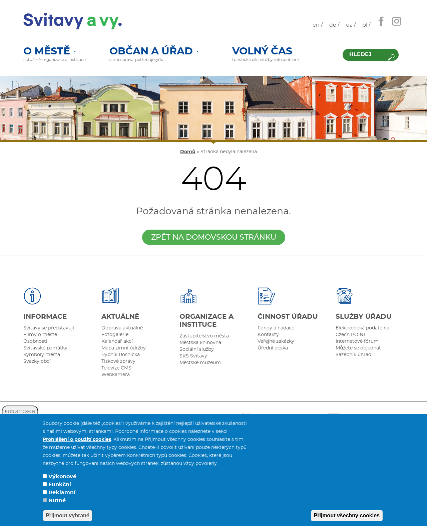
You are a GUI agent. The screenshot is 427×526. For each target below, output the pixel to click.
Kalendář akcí (117, 341)
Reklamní (61, 502)
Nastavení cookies (20, 421)
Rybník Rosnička (120, 354)
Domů (187, 152)
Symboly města (41, 354)
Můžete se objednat (358, 348)
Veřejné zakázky (276, 341)
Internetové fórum (357, 341)
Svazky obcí (37, 361)
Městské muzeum (200, 362)
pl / (366, 25)
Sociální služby (196, 349)
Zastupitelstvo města (204, 336)
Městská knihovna (200, 342)
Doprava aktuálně (122, 328)
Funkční (59, 494)
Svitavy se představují (48, 328)
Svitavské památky (45, 348)
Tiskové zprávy (118, 361)
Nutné (57, 510)
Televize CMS (116, 368)
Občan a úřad (154, 51)
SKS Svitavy (193, 356)
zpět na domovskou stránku (213, 237)
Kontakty (268, 334)
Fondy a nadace (276, 328)
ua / (351, 25)
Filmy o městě (40, 334)
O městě (49, 51)
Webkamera (115, 374)
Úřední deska (273, 348)
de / (334, 25)
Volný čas (262, 51)
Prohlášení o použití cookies (77, 449)
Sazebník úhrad (353, 354)
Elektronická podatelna (362, 328)
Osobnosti (35, 341)
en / (318, 25)
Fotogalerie (114, 334)
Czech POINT (351, 334)
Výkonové (62, 486)
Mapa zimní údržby (123, 348)
